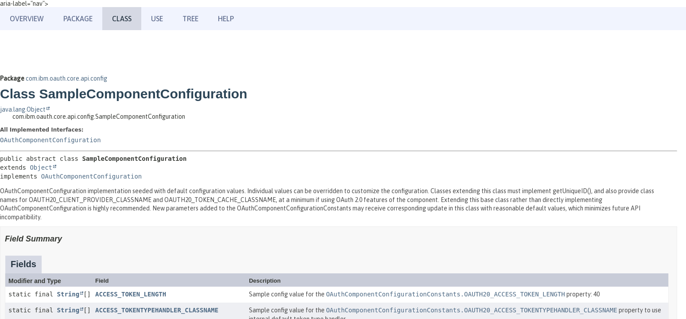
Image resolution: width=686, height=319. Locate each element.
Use (157, 19)
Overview (27, 19)
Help (226, 19)
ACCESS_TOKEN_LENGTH (130, 294)
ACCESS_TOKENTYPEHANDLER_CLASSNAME (156, 310)
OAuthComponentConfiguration (50, 140)
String (68, 294)
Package (78, 19)
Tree (190, 19)
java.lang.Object (23, 109)
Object (41, 167)
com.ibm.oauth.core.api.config (66, 78)
